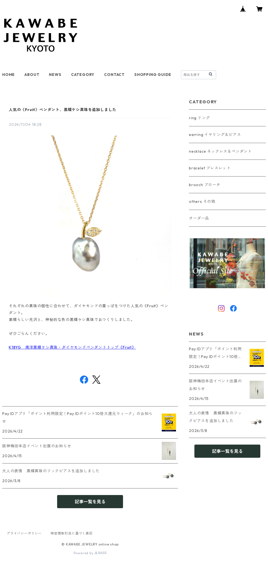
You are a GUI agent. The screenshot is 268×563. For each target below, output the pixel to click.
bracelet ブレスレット (210, 168)
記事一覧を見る (90, 501)
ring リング (199, 117)
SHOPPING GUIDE (152, 74)
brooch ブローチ (204, 184)
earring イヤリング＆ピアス (215, 134)
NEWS (55, 74)
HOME (8, 74)
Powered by (90, 553)
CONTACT (114, 74)
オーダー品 (199, 218)
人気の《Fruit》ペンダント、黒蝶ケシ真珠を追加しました (62, 109)
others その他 (202, 201)
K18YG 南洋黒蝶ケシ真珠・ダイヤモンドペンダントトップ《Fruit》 (72, 347)
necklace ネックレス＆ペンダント (220, 151)
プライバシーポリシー (24, 533)
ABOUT (31, 74)
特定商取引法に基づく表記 (72, 533)
